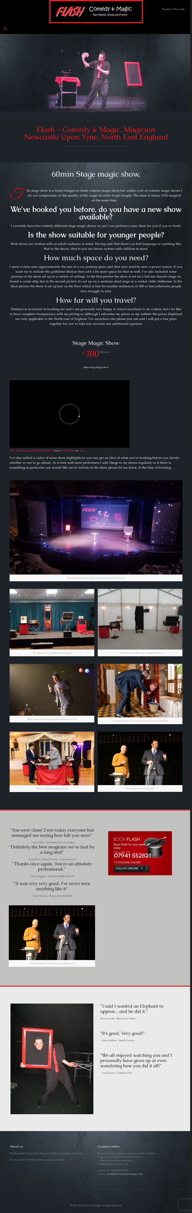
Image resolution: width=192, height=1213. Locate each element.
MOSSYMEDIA (67, 450)
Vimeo (82, 450)
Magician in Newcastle (173, 9)
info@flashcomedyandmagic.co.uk (124, 1173)
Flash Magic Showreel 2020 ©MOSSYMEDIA (32, 450)
